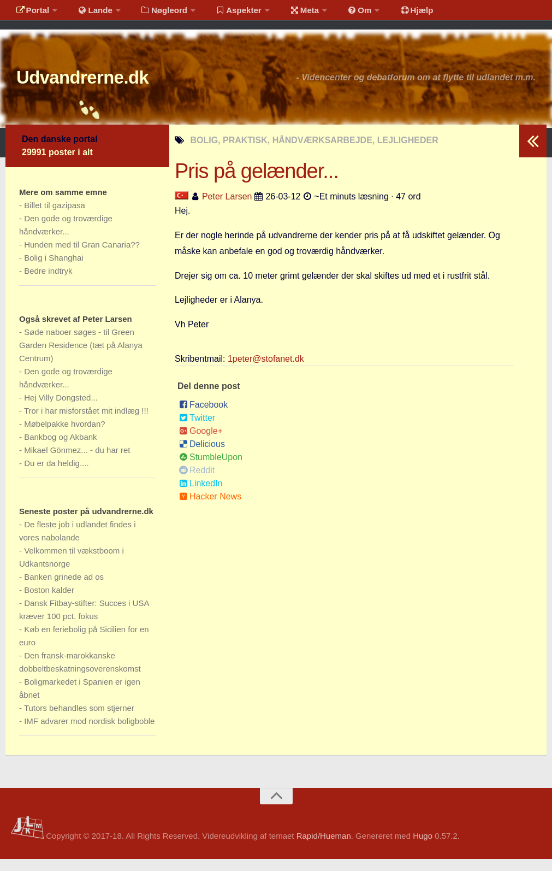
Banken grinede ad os (64, 588)
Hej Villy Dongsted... (61, 409)
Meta (287, 13)
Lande (89, 13)
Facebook (203, 416)
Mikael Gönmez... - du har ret (77, 462)
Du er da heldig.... (56, 475)
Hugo (422, 848)
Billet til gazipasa (54, 217)
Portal (30, 13)
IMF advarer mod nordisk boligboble (89, 733)
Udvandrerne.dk (101, 87)
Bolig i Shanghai (53, 269)
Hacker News (210, 508)
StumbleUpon (210, 469)
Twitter (197, 429)
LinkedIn (201, 495)
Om (338, 13)
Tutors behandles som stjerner (79, 720)
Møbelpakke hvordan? (64, 435)
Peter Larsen (227, 208)
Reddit (197, 482)
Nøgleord (154, 13)
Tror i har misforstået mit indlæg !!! (86, 422)
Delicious (202, 456)
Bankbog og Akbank (60, 449)
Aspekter (226, 13)
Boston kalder (49, 602)
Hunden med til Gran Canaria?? (82, 256)
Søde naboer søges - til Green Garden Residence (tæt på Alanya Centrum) (81, 357)
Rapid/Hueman (323, 848)
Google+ (201, 443)
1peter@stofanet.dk (266, 370)
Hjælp (390, 13)
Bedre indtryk (48, 282)
